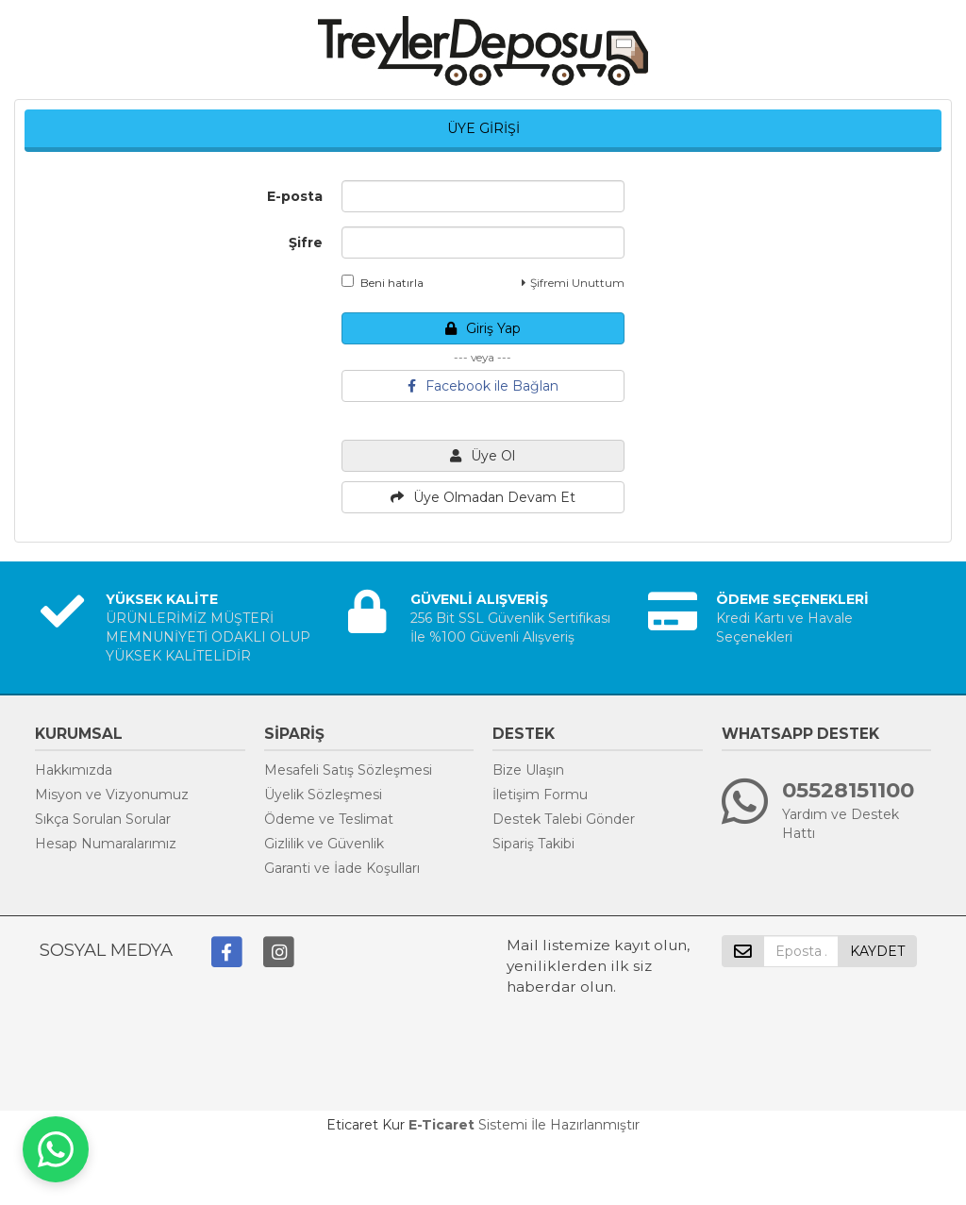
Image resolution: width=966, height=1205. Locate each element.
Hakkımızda (73, 769)
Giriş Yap (483, 328)
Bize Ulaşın (528, 769)
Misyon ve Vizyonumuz (112, 794)
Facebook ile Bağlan (483, 385)
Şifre (306, 242)
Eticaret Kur (365, 1124)
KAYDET (877, 951)
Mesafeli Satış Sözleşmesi (348, 769)
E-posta (295, 196)
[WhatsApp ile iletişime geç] (56, 1149)
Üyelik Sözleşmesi (323, 794)
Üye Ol (482, 455)
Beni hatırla (382, 282)
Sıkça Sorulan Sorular (103, 819)
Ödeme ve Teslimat (328, 819)
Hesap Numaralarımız (105, 843)
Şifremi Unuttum (573, 283)
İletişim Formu (540, 794)
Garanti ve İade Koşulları (342, 868)
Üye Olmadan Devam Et (483, 497)
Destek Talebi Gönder (563, 819)
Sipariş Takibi (533, 843)
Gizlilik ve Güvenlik (324, 843)
